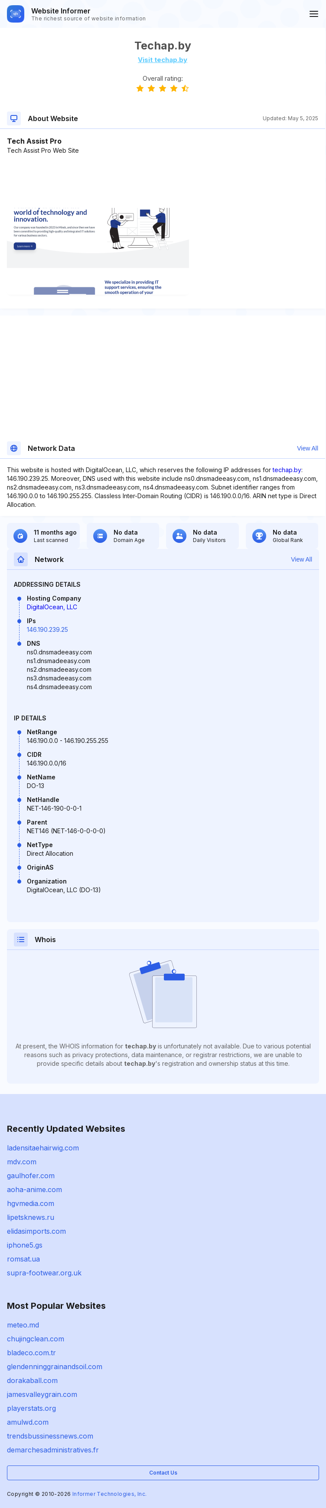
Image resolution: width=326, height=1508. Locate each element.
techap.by (287, 469)
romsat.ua (23, 1259)
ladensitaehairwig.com (43, 1147)
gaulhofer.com (31, 1175)
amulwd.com (28, 1422)
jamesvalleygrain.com (42, 1394)
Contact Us (163, 1472)
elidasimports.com (36, 1231)
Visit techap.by (162, 60)
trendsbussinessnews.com (50, 1436)
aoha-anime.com (34, 1189)
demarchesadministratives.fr (53, 1450)
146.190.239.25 (47, 629)
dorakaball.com (32, 1380)
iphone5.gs (24, 1245)
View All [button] (307, 448)
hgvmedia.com (30, 1203)
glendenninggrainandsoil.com (54, 1366)
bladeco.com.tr (31, 1352)
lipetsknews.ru (30, 1217)
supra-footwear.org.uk (44, 1272)
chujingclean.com (35, 1338)
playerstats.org (31, 1408)
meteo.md (23, 1325)
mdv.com (21, 1161)
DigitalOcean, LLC (52, 607)
